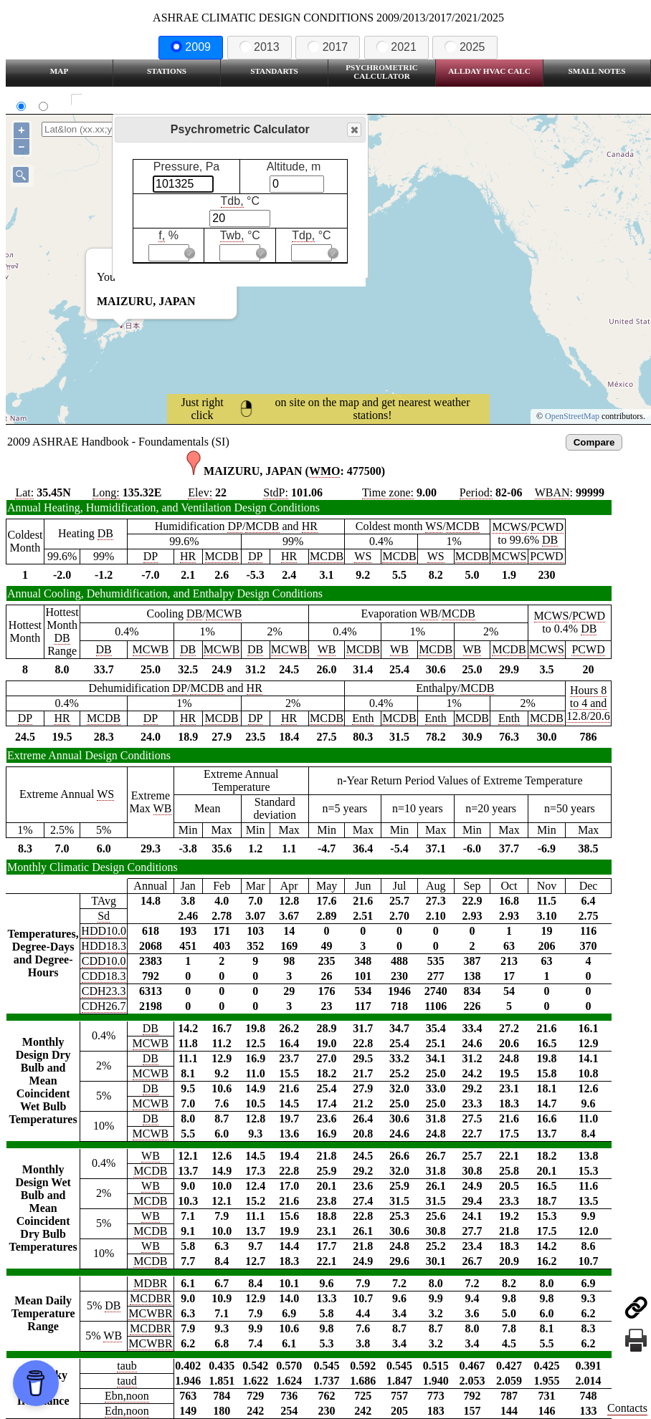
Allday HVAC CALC (489, 71)
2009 (191, 47)
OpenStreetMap (572, 416)
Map (59, 71)
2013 (259, 47)
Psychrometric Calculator (382, 71)
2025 (465, 47)
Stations (166, 71)
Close (353, 130)
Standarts (274, 71)
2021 (396, 47)
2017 (328, 47)
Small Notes (597, 71)
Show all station (118, 100)
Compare (594, 442)
